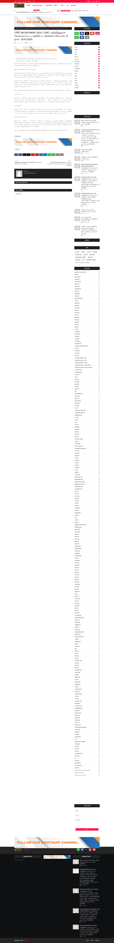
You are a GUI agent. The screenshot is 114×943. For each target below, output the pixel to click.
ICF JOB (87, 458)
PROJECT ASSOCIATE (87, 636)
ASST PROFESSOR (87, 298)
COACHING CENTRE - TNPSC (87, 362)
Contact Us (97, 940)
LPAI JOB (87, 522)
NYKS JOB (87, 613)
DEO (87, 391)
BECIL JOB (87, 308)
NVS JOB (87, 610)
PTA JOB (87, 639)
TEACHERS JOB (87, 689)
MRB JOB (83, 252)
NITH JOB (87, 574)
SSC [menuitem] (68, 5)
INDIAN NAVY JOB (87, 486)
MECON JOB (87, 529)
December (87, 61)
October (87, 66)
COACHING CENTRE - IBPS (87, 358)
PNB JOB (87, 627)
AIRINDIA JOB (87, 288)
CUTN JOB (87, 381)
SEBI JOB (87, 665)
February (87, 85)
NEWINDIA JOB (87, 555)
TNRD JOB (87, 732)
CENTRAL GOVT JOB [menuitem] (37, 5)
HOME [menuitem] (28, 5)
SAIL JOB (87, 655)
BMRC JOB (87, 317)
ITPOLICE (87, 505)
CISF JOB (87, 355)
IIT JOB (87, 470)
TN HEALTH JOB (78, 254)
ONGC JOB (87, 620)
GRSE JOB (87, 434)
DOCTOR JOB (87, 400)
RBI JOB (87, 643)
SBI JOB (87, 658)
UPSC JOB (87, 755)
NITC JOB (87, 572)
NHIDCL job (87, 560)
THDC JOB (87, 691)
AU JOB (87, 300)
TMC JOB (87, 698)
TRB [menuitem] (62, 5)
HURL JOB (87, 453)
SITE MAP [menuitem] (73, 5)
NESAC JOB (87, 553)
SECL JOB (87, 667)
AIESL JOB (87, 284)
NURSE (87, 608)
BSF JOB (87, 324)
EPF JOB (87, 417)
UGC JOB (87, 748)
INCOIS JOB (87, 474)
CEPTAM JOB (87, 341)
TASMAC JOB (87, 684)
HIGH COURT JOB (87, 446)
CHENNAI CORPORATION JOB (87, 346)
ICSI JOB (87, 462)
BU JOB (87, 327)
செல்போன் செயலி (87, 772)
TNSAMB (87, 734)
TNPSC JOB (90, 257)
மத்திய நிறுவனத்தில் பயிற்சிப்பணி (79, 10)
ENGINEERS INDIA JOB (87, 412)
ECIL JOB (87, 405)
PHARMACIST (87, 624)
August (87, 49)
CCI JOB (87, 329)
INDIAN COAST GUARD (87, 481)
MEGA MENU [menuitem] (49, 5)
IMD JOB (87, 472)
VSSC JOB (87, 767)
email (34, 1)
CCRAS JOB (87, 331)
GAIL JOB (87, 431)
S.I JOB (87, 653)
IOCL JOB (87, 493)
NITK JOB (87, 582)
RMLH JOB (87, 646)
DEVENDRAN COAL (87, 393)
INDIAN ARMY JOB (87, 479)
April (87, 47)
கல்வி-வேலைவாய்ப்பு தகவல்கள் (82, 262)
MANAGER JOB (87, 527)
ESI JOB (87, 420)
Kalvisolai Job (26, 940)
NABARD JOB (87, 546)
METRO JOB (87, 532)
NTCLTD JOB (87, 598)
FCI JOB (87, 424)
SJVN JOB (87, 674)
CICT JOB (87, 348)
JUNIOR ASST (87, 512)
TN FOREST (95, 252)
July (87, 73)
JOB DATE (87, 510)
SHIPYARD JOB (87, 670)
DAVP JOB (87, 389)
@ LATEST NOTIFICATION (87, 272)
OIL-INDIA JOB (87, 615)
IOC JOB (87, 491)
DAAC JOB (87, 384)
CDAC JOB (87, 336)
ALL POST (77, 252)
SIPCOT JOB (87, 672)
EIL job (87, 408)
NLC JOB (87, 589)
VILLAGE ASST (87, 763)
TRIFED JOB (87, 744)
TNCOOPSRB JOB (87, 708)
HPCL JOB (87, 450)
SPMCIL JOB (87, 677)
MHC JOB (87, 534)
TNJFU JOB (87, 715)
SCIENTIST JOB (87, 660)
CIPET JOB (21, 28)
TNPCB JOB (87, 720)
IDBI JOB (87, 465)
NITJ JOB (87, 579)
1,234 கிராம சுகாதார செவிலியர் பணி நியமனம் (89, 158)
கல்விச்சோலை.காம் (20, 42)
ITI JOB (87, 503)
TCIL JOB (87, 686)
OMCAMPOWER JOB (87, 617)
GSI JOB (87, 436)
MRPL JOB (87, 543)
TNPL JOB (85, 254)
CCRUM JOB (87, 334)
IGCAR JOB (87, 467)
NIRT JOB (87, 567)
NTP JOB (87, 601)
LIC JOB (87, 520)
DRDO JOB (87, 403)
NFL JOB (87, 558)
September (87, 68)
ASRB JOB (87, 296)
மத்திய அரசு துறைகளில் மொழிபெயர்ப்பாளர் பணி (88, 210)
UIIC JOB (87, 751)
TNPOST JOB (92, 254)
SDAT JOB (87, 663)
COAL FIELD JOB (87, 369)
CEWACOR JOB (87, 343)
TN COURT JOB (87, 701)
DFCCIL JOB (87, 396)
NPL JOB (87, 596)
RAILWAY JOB (87, 641)
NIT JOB (87, 570)
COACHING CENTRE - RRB (87, 360)
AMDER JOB (87, 293)
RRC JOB (87, 651)
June (87, 52)
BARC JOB (87, 305)
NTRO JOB (87, 605)
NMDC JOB (87, 591)
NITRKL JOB (87, 584)
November (87, 63)
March (87, 56)
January (87, 59)
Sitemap (29, 1)
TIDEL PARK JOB (87, 694)
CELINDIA (87, 338)
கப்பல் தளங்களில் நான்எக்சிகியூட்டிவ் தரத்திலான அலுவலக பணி (89, 219)
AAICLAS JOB (87, 277)
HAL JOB (87, 441)
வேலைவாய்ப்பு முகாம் (87, 775)
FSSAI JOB (87, 429)
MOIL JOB (87, 539)
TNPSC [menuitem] (55, 5)
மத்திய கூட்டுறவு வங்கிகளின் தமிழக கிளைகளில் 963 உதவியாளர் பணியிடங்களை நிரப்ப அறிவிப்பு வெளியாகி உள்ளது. (89, 230)
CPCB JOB (87, 374)
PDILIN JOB (87, 622)
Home (15, 1)
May (87, 54)
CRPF (87, 377)
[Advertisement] (87, 790)
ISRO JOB (87, 498)
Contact (24, 1)
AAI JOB (87, 274)
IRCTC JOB (87, 496)
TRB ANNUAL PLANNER (91, 259)
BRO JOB (87, 322)
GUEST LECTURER (87, 439)
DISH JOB (87, 398)
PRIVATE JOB (87, 634)
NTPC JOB (87, 603)
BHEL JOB (87, 312)
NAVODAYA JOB (87, 548)
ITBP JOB (87, 501)
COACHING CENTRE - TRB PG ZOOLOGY (87, 367)
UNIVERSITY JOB (87, 753)
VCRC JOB (87, 760)
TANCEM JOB (87, 682)
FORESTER (87, 427)
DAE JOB (87, 386)
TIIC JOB (87, 696)
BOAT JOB (87, 319)
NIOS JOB (87, 565)
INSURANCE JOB (87, 489)
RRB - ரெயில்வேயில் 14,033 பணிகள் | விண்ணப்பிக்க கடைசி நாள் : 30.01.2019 (90, 122)
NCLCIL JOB (87, 551)
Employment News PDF (87, 410)
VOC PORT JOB (87, 765)
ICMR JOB (87, 460)
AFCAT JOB (87, 279)
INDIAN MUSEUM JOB (87, 484)
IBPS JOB (87, 455)
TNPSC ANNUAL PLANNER (80, 257)
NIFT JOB (87, 562)
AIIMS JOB (87, 286)
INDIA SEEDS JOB (87, 477)
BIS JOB (87, 315)
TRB (83, 259)
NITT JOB (87, 586)
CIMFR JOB (87, 350)
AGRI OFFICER (87, 281)
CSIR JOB (87, 379)
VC (87, 758)
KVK (87, 517)
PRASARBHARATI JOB (87, 632)
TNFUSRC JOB (87, 713)
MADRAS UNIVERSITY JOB (87, 524)
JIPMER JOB (87, 508)
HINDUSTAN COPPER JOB (87, 448)
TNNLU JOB (87, 717)
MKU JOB (87, 536)
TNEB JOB (87, 710)
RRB (87, 648)
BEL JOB (87, 310)
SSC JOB (88, 252)
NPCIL (87, 593)
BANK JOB (87, 303)
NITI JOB (87, 577)
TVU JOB (87, 746)
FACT (87, 422)
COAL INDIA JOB (87, 372)
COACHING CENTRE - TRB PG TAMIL (87, 365)
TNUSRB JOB (77, 259)
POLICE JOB (87, 629)
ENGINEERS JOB (87, 415)
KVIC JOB (87, 515)
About (19, 1)
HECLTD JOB (87, 443)
